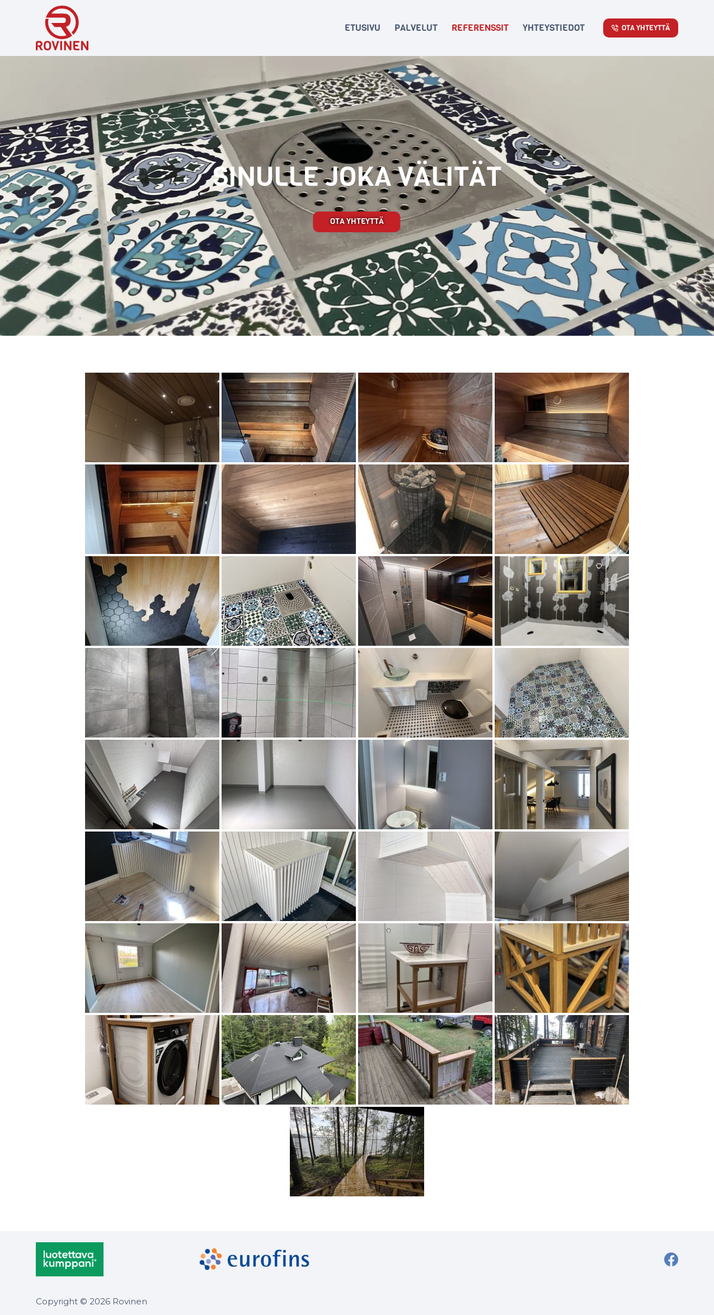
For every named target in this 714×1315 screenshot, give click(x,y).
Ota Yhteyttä (641, 27)
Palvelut (416, 28)
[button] (352, 328)
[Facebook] (671, 1259)
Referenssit (480, 28)
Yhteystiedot (554, 28)
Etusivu (363, 28)
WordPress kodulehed (644, 1299)
